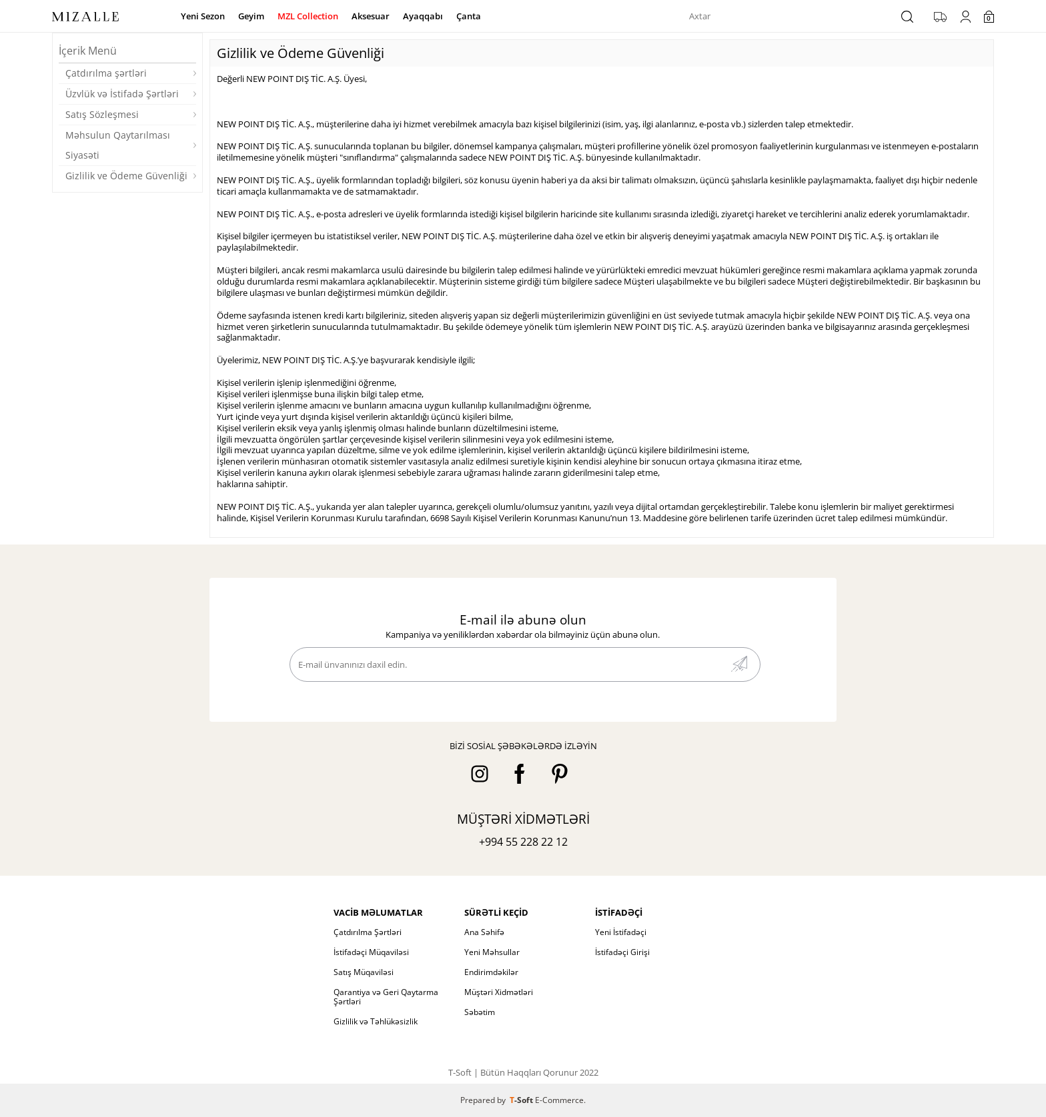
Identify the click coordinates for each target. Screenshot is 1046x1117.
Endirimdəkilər (491, 972)
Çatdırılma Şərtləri (368, 932)
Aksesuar (371, 16)
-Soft (522, 1100)
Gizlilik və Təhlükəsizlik (376, 1021)
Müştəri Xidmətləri (498, 992)
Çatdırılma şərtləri (106, 73)
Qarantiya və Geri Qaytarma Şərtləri (386, 996)
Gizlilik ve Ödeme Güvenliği (126, 175)
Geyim (251, 16)
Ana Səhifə (484, 932)
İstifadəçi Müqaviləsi (371, 952)
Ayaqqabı (423, 16)
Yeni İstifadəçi (620, 932)
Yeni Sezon (203, 16)
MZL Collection (308, 16)
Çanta (468, 16)
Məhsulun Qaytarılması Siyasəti (117, 145)
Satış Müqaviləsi (364, 972)
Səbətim (479, 1012)
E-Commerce (559, 1100)
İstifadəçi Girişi (622, 952)
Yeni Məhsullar (492, 952)
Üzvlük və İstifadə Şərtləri (122, 93)
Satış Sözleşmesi (102, 114)
